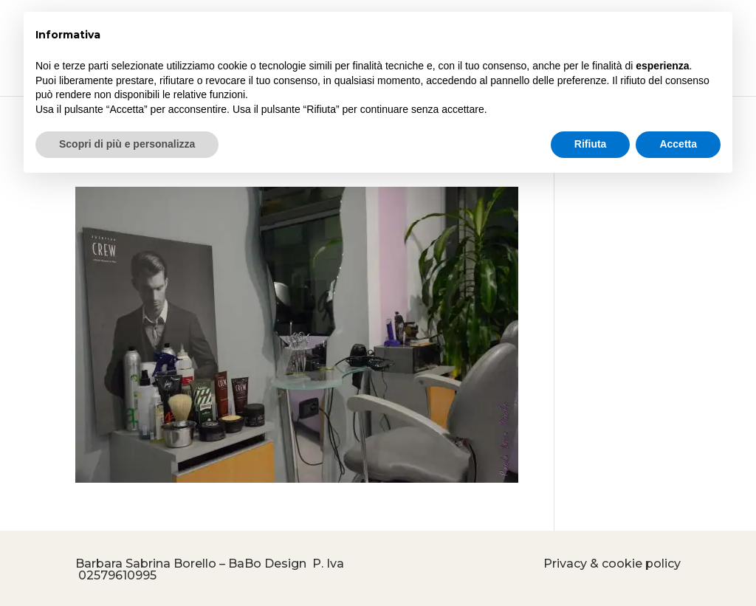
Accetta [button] (678, 144)
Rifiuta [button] (590, 144)
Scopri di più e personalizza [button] (127, 144)
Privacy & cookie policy (612, 564)
